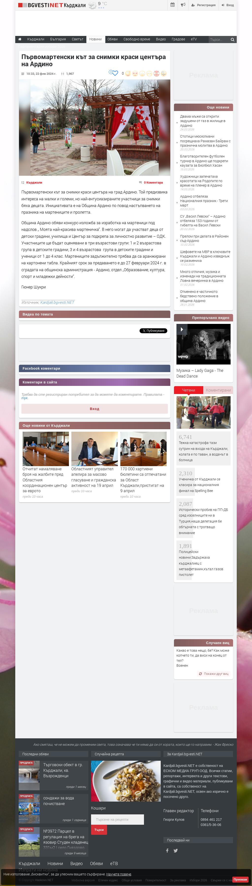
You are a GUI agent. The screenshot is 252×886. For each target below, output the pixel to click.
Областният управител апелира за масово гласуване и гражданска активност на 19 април (93, 477)
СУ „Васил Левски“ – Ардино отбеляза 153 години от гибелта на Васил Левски (202, 220)
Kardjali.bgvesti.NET (57, 302)
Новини (95, 39)
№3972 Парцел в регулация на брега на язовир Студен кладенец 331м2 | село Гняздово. (65, 839)
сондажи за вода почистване (58, 800)
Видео (76, 863)
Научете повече (118, 874)
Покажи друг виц (213, 674)
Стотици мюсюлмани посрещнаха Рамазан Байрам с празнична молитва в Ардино (205, 140)
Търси (99, 830)
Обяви (96, 863)
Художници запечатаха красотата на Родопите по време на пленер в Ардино (201, 181)
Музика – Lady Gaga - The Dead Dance (199, 373)
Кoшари (98, 807)
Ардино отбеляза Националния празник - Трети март (204, 200)
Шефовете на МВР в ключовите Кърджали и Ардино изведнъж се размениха (205, 256)
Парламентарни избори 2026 (41, 46)
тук (24, 398)
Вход (94, 409)
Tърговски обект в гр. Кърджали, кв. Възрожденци (63, 770)
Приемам (240, 879)
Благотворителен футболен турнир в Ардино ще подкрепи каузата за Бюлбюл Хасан (204, 160)
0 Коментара (153, 182)
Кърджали (34, 182)
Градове (178, 39)
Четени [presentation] (188, 390)
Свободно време (137, 39)
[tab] (189, 391)
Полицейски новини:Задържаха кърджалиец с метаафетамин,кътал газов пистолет (201, 563)
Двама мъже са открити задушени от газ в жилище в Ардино (202, 120)
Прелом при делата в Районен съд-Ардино (204, 238)
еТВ (114, 863)
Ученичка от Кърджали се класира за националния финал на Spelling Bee (199, 485)
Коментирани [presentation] (218, 390)
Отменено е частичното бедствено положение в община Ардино (199, 296)
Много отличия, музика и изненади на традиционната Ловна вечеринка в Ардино (203, 276)
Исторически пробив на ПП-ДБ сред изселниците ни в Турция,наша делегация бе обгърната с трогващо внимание (203, 521)
